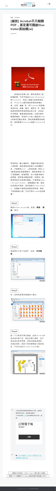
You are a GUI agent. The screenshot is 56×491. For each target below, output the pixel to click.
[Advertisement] (28, 49)
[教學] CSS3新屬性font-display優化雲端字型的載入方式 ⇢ (28, 476)
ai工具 (29, 455)
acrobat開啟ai (22, 455)
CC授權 (25, 415)
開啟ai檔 (25, 458)
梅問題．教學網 (28, 5)
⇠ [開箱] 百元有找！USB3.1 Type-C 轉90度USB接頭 (28, 473)
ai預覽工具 (35, 455)
